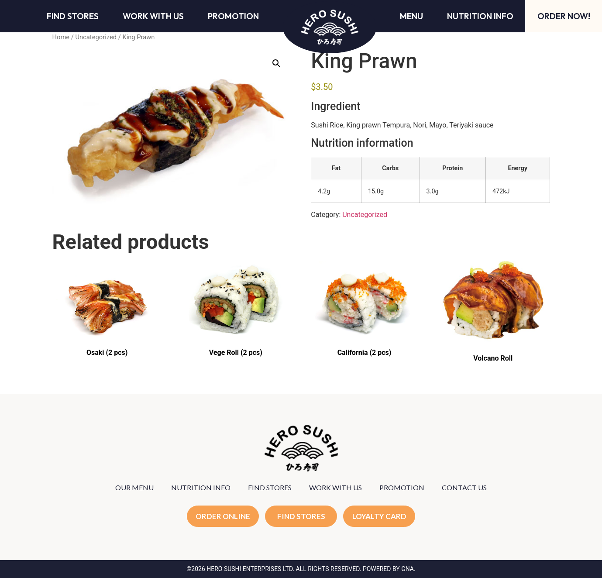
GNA (407, 568)
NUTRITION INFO (200, 487)
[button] (276, 63)
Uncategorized (96, 37)
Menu (411, 16)
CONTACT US (464, 487)
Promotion (233, 16)
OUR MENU (134, 487)
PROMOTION (401, 487)
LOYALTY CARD (379, 516)
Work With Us (153, 16)
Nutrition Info (480, 16)
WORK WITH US (335, 487)
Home (61, 37)
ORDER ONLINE (223, 516)
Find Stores (73, 16)
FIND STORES (270, 487)
